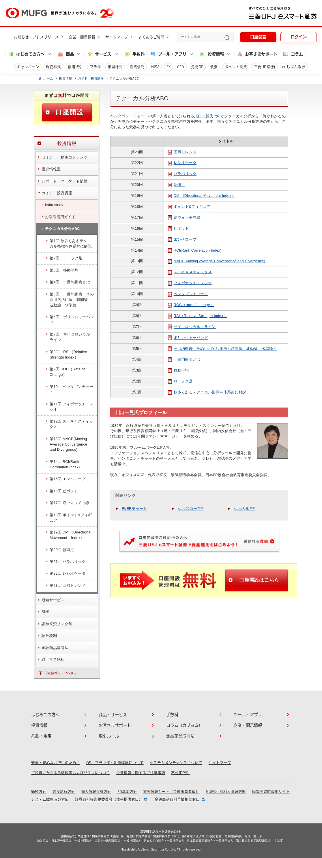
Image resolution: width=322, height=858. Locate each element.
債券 (214, 67)
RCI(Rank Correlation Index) (194, 250)
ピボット (178, 229)
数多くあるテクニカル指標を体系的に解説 (207, 392)
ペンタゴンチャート (188, 294)
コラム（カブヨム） (184, 725)
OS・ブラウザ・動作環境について (115, 763)
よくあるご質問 (151, 37)
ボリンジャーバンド (188, 338)
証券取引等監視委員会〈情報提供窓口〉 (109, 799)
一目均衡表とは (184, 359)
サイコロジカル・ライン (192, 327)
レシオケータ (182, 163)
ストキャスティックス (190, 272)
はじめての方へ (45, 714)
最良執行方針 (64, 791)
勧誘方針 (38, 791)
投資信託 (137, 67)
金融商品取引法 (180, 736)
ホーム (48, 78)
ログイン (299, 37)
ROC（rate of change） (191, 305)
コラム (292, 54)
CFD (180, 67)
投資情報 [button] (211, 54)
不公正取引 (180, 773)
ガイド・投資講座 (91, 78)
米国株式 (115, 67)
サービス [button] (99, 54)
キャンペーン (28, 67)
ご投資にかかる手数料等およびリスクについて (70, 773)
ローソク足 (180, 381)
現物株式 (53, 67)
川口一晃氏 (206, 116)
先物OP (197, 67)
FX (168, 67)
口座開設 (258, 37)
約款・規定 (41, 736)
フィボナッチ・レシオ (190, 283)
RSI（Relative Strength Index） (197, 316)
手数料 (134, 54)
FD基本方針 (127, 791)
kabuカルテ (244, 509)
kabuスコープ (190, 509)
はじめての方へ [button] (26, 54)
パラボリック (182, 174)
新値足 (176, 185)
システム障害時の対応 (50, 799)
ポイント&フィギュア (189, 207)
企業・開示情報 (82, 37)
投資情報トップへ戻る (60, 673)
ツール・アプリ (248, 714)
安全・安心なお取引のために (55, 763)
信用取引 (75, 67)
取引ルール (109, 736)
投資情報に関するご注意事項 (140, 773)
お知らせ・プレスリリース (36, 37)
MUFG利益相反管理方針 (226, 791)
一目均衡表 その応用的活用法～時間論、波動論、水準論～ (222, 349)
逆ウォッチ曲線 (184, 218)
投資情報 (65, 78)
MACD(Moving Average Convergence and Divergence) (216, 261)
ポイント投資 (235, 67)
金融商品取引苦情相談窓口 (177, 799)
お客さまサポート (257, 54)
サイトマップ (116, 37)
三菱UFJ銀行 (265, 67)
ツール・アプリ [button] (168, 54)
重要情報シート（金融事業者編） (171, 791)
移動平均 (178, 370)
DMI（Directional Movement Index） (201, 196)
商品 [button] (65, 54)
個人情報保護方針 (96, 791)
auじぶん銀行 (293, 67)
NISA (155, 67)
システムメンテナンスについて (176, 763)
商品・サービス (113, 714)
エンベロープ (182, 239)
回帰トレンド (182, 152)
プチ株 (95, 67)
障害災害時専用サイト (271, 791)
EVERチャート (134, 509)
